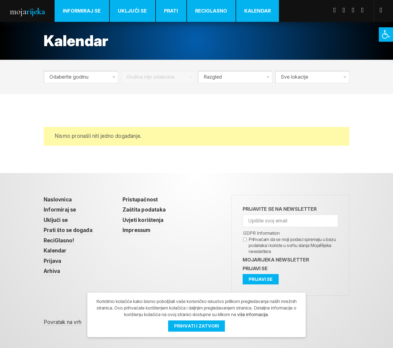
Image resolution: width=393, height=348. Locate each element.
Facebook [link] (336, 10)
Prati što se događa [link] (68, 230)
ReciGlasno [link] (211, 11)
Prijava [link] (52, 261)
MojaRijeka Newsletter (276, 260)
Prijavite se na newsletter (280, 209)
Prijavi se (255, 268)
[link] (386, 34)
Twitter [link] (346, 10)
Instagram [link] (364, 10)
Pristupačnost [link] (140, 200)
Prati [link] (171, 11)
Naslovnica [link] (58, 200)
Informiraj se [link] (82, 11)
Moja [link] (27, 11)
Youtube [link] (355, 10)
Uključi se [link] (132, 11)
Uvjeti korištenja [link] (143, 220)
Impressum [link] (137, 230)
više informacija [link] (252, 314)
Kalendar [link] (257, 11)
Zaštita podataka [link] (144, 210)
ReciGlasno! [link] (59, 240)
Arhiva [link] (52, 271)
